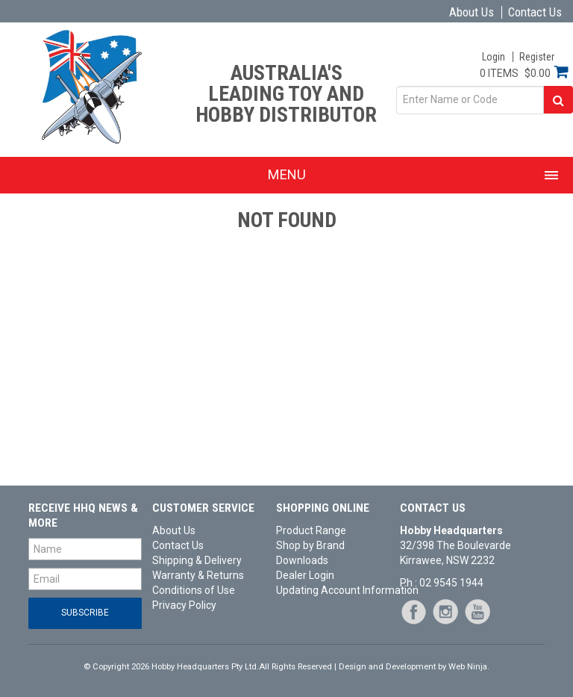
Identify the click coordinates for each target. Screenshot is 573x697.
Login (493, 57)
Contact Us (535, 12)
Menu (287, 174)
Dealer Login (305, 575)
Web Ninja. (468, 667)
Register (536, 57)
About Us (471, 12)
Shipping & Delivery (197, 560)
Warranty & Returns (198, 575)
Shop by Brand (310, 545)
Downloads (302, 560)
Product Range (311, 530)
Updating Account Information (332, 590)
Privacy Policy (184, 605)
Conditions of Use (193, 590)
